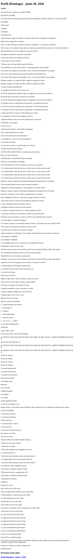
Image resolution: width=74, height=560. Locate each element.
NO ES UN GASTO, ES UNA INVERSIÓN (14, 334)
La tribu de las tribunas (8, 272)
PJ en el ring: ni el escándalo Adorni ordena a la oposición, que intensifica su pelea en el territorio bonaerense (34, 48)
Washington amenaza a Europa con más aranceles (16, 207)
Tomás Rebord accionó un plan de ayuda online (15, 256)
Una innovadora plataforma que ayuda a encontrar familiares (19, 184)
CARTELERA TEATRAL (9, 479)
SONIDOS (4, 482)
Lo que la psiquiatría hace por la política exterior (16, 204)
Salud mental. (5, 25)
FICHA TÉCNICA (6, 420)
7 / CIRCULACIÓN (7, 317)
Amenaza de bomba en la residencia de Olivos (15, 57)
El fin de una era (6, 126)
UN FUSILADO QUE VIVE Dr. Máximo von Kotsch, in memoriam (22, 165)
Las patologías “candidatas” (9, 236)
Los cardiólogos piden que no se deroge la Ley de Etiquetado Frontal (22, 243)
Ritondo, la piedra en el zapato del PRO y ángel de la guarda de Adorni (23, 80)
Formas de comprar (7, 355)
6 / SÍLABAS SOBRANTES (9, 324)
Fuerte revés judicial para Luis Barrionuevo (14, 135)
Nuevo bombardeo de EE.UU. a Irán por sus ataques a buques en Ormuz (23, 197)
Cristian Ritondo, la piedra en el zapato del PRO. (16, 12)
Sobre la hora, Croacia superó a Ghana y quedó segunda (18, 282)
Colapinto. (4, 28)
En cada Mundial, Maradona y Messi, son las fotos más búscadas (21, 252)
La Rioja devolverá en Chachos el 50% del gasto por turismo (19, 113)
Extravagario (5, 394)
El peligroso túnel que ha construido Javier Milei (16, 54)
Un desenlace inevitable (8, 142)
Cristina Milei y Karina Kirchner (11, 61)
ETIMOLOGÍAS (6, 549)
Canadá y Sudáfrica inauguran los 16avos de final (16, 291)
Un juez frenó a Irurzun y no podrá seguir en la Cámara (18, 145)
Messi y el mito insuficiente (9, 155)
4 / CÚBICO (5, 311)
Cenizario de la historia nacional (11, 430)
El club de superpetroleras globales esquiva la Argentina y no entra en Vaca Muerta (26, 93)
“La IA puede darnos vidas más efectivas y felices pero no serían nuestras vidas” (25, 168)
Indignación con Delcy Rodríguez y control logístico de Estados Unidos (23, 187)
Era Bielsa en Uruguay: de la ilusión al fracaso (15, 285)
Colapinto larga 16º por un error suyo (12, 295)
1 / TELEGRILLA (6, 308)
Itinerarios (4, 384)
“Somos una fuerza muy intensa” (11, 443)
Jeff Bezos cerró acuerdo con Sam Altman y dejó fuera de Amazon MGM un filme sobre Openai (30, 249)
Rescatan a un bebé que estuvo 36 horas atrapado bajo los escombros (22, 194)
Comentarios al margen (8, 446)
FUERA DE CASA (7, 485)
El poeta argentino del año (9, 401)
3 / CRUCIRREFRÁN (8, 314)
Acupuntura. (4, 31)
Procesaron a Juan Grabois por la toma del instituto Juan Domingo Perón (23, 74)
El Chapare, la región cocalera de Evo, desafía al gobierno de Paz (21, 210)
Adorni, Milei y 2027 (7, 330)
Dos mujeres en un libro (8, 433)
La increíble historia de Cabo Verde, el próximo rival (17, 269)
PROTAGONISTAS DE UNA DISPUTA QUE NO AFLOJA (19, 51)
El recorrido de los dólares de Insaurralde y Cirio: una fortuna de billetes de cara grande (28, 70)
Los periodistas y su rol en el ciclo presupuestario (16, 139)
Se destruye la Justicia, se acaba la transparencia (15, 545)
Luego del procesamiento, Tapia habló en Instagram (17, 129)
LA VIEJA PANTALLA (8, 453)
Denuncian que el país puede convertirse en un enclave (18, 96)
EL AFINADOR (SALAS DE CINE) (12, 498)
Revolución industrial (7, 378)
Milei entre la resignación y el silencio (12, 41)
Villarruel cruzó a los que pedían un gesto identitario (17, 64)
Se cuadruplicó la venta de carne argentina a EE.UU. (17, 116)
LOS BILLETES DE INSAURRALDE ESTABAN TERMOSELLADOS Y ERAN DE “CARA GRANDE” (34, 18)
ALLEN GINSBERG (7, 410)
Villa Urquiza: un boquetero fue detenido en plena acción (18, 226)
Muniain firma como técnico (9, 298)
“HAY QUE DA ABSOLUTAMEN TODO (14, 469)
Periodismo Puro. (6, 35)
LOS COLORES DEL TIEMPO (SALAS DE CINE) (17, 492)
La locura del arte (6, 427)
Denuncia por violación (8, 275)
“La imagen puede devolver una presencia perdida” (16, 459)
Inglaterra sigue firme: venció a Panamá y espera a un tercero (20, 278)
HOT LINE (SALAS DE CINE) (11, 488)
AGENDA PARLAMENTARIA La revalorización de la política (20, 152)
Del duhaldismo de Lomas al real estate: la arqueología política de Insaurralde (25, 67)
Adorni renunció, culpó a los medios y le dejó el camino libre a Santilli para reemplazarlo (28, 38)
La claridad (4, 397)
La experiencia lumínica (8, 414)
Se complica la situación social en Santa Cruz (15, 90)
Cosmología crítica (6, 381)
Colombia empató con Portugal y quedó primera (15, 265)
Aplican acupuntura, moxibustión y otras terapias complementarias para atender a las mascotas (30, 233)
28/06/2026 (4, 327)
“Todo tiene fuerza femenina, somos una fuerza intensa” (18, 456)
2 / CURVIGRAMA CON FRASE (11, 304)
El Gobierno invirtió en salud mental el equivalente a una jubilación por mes (24, 103)
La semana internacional (8, 368)
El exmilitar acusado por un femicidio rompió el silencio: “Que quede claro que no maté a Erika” (31, 223)
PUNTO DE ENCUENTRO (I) (10, 342)
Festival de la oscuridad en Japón (11, 534)
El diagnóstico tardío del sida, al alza (12, 246)
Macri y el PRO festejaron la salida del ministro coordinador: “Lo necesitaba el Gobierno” (28, 44)
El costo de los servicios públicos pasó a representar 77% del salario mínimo (24, 106)
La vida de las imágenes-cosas (10, 404)
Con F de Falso (5, 388)
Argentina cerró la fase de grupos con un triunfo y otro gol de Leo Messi (23, 262)
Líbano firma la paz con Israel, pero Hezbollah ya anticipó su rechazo (22, 200)
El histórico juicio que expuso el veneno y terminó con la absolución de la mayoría (26, 217)
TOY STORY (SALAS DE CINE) (11, 505)
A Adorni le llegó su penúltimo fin (11, 87)
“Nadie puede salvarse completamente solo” (14, 472)
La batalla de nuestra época (9, 375)
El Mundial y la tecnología (9, 122)
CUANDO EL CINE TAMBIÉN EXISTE (13, 466)
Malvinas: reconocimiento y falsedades (13, 161)
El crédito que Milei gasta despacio (11, 148)
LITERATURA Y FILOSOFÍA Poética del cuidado (16, 158)
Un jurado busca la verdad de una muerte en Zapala (16, 230)
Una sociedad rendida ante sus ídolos (12, 132)
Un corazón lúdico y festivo (9, 423)
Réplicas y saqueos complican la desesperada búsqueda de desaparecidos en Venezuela (27, 181)
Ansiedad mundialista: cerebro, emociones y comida (17, 288)
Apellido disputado (7, 391)
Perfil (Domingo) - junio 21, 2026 (13, 557)
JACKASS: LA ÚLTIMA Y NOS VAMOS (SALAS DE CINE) (20, 508)
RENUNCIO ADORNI (8, 15)
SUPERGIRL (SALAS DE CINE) (11, 501)
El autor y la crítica (7, 436)
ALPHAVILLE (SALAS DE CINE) (12, 511)
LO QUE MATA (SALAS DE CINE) (12, 514)
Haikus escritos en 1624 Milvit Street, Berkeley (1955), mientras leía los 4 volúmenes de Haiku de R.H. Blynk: (35, 407)
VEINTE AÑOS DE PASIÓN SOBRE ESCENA (16, 440)
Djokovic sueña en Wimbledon (10, 301)
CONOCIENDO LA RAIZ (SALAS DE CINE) (15, 495)
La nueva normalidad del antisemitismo (13, 527)
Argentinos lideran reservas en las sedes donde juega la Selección (21, 119)
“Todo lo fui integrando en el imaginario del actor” (16, 449)
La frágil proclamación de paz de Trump (13, 518)
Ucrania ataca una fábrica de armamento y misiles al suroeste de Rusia (22, 213)
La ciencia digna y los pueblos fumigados (13, 220)
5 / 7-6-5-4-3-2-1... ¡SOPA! (9, 321)
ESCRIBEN (4, 22)
